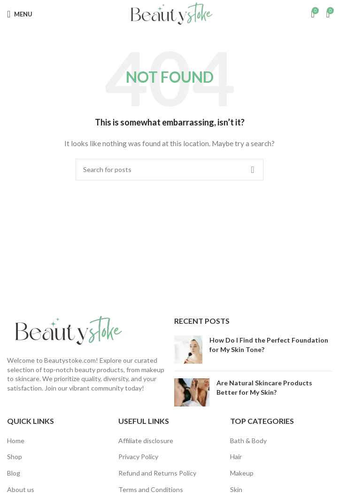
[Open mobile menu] (19, 14)
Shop (14, 457)
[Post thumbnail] (188, 350)
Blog (13, 473)
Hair (236, 457)
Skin (236, 489)
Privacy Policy (138, 457)
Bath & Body (248, 441)
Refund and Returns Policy (157, 473)
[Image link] (65, 330)
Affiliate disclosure (145, 441)
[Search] (169, 169)
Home (15, 441)
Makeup (242, 473)
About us (20, 489)
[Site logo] (169, 13)
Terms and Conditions (150, 489)
